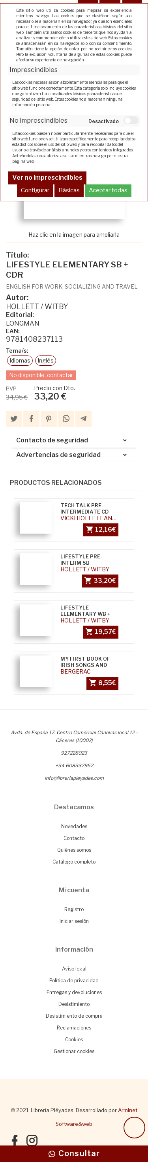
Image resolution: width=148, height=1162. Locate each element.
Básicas (69, 190)
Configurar (35, 190)
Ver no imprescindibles (47, 177)
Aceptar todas (108, 190)
